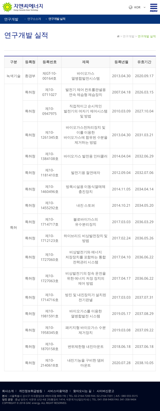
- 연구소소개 (33, 19)
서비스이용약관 (58, 391)
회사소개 (8, 391)
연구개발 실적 (147, 36)
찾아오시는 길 (82, 391)
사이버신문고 (105, 391)
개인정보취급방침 (30, 391)
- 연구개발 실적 (55, 19)
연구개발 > (130, 36)
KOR (137, 7)
